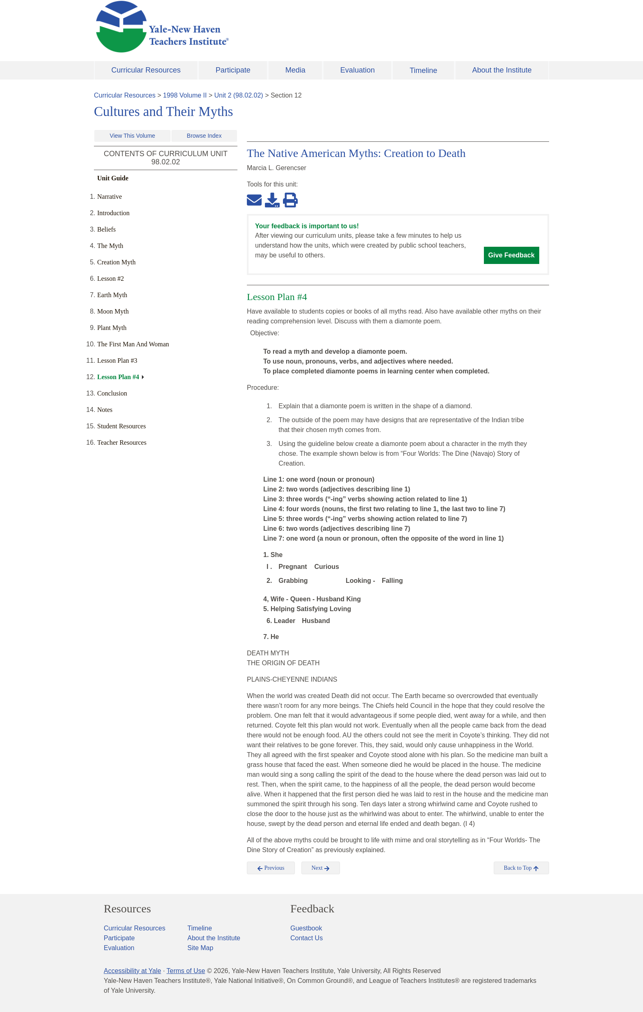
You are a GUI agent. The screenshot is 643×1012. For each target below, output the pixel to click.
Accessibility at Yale (132, 970)
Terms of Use (185, 970)
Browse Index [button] (204, 135)
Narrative (109, 196)
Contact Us (306, 938)
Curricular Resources (146, 70)
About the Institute (501, 70)
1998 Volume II (185, 95)
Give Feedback (511, 255)
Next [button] (321, 868)
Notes (104, 409)
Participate (233, 70)
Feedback (312, 909)
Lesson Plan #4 (118, 376)
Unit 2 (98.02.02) (238, 95)
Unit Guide (112, 178)
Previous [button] (271, 868)
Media (295, 70)
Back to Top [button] (521, 868)
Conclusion (112, 393)
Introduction (113, 212)
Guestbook (306, 928)
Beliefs (106, 229)
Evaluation (357, 70)
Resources (127, 909)
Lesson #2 (110, 278)
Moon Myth (113, 311)
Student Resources (121, 426)
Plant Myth (112, 327)
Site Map (200, 947)
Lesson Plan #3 (117, 360)
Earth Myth (112, 294)
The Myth (110, 245)
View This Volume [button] (132, 135)
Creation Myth (116, 262)
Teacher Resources (121, 442)
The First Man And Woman (133, 344)
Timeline (423, 70)
